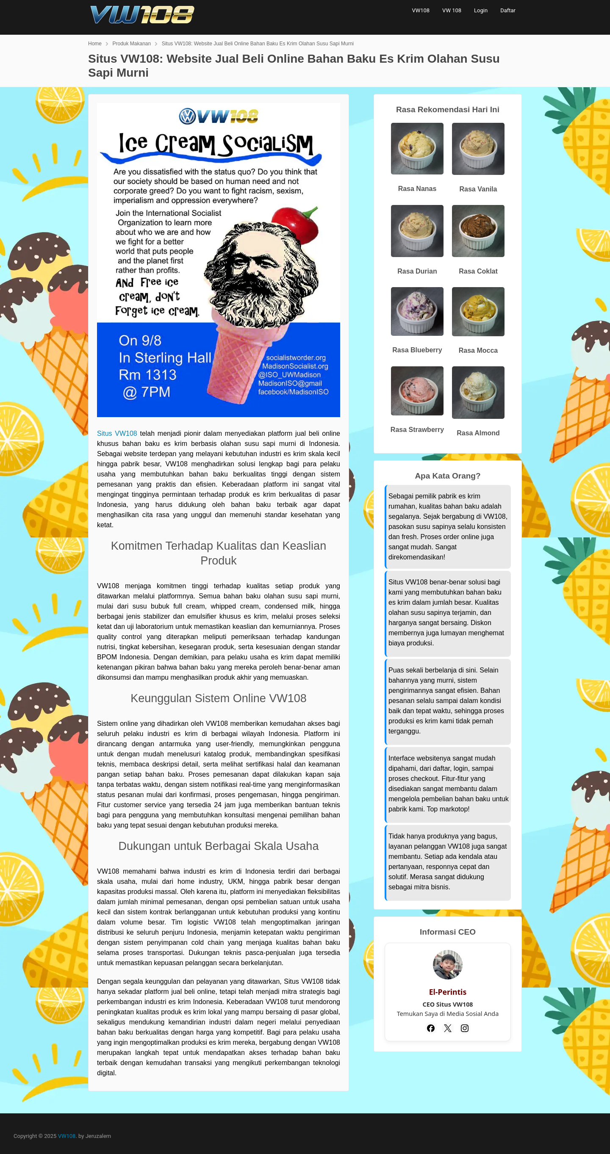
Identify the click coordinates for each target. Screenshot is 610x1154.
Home (95, 44)
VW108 (421, 10)
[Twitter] (448, 1028)
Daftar (508, 10)
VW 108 (451, 10)
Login (481, 10)
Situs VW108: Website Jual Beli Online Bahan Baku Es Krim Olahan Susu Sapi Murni (258, 44)
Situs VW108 (117, 433)
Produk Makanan (131, 44)
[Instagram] (465, 1028)
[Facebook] (431, 1028)
